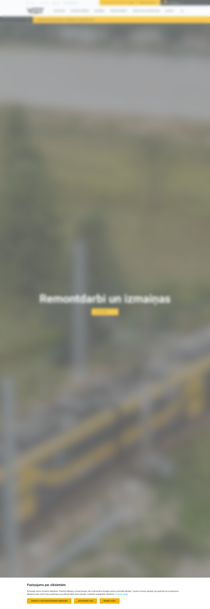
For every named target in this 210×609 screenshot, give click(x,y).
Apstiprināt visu (85, 601)
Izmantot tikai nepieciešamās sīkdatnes (49, 601)
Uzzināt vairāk (121, 594)
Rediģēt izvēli (110, 601)
